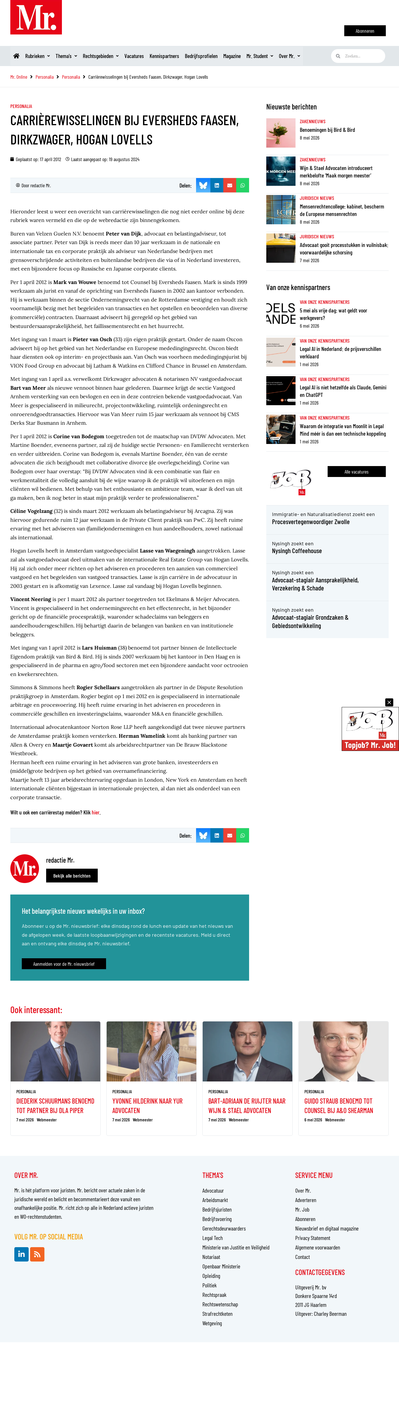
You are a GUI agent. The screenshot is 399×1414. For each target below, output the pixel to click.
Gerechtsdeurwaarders (224, 1228)
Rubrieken (40, 56)
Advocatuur (213, 1190)
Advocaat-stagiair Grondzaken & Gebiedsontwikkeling (310, 621)
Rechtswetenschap (220, 1304)
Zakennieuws (313, 121)
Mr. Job (302, 1209)
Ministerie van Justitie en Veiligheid (235, 1247)
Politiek (209, 1285)
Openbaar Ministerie (221, 1266)
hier (95, 812)
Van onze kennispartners (325, 302)
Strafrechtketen (217, 1313)
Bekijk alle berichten (72, 875)
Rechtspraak (214, 1294)
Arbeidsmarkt (215, 1199)
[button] (216, 185)
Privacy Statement (312, 1237)
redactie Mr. (40, 185)
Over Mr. (310, 56)
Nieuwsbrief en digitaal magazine (327, 1228)
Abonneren (305, 1218)
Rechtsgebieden (107, 56)
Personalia (21, 106)
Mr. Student (278, 56)
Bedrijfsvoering (217, 1218)
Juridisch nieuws (317, 198)
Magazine (247, 56)
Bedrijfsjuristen (217, 1209)
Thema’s (71, 56)
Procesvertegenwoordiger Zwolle (311, 521)
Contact (302, 1256)
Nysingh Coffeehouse (297, 550)
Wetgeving (212, 1323)
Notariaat (211, 1256)
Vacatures (143, 56)
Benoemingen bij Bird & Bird (327, 129)
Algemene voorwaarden (317, 1247)
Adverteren (305, 1199)
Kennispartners (175, 56)
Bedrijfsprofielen (214, 56)
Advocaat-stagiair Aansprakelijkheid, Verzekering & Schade (315, 583)
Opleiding (211, 1275)
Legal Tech (212, 1237)
